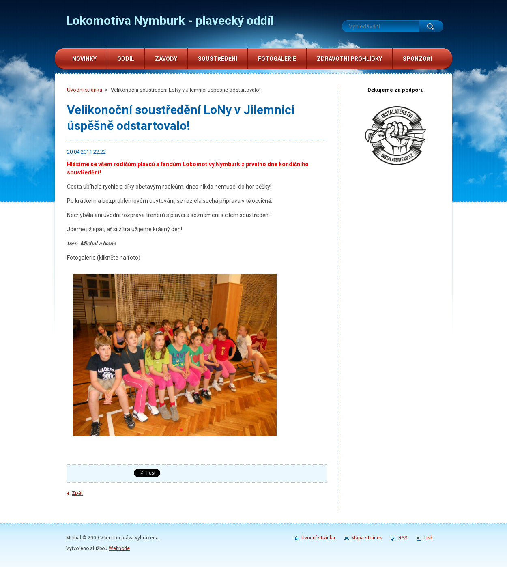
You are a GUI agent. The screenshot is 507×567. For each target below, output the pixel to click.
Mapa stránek (366, 538)
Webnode (119, 548)
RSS (402, 538)
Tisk (428, 538)
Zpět (77, 493)
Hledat (431, 26)
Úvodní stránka (84, 90)
